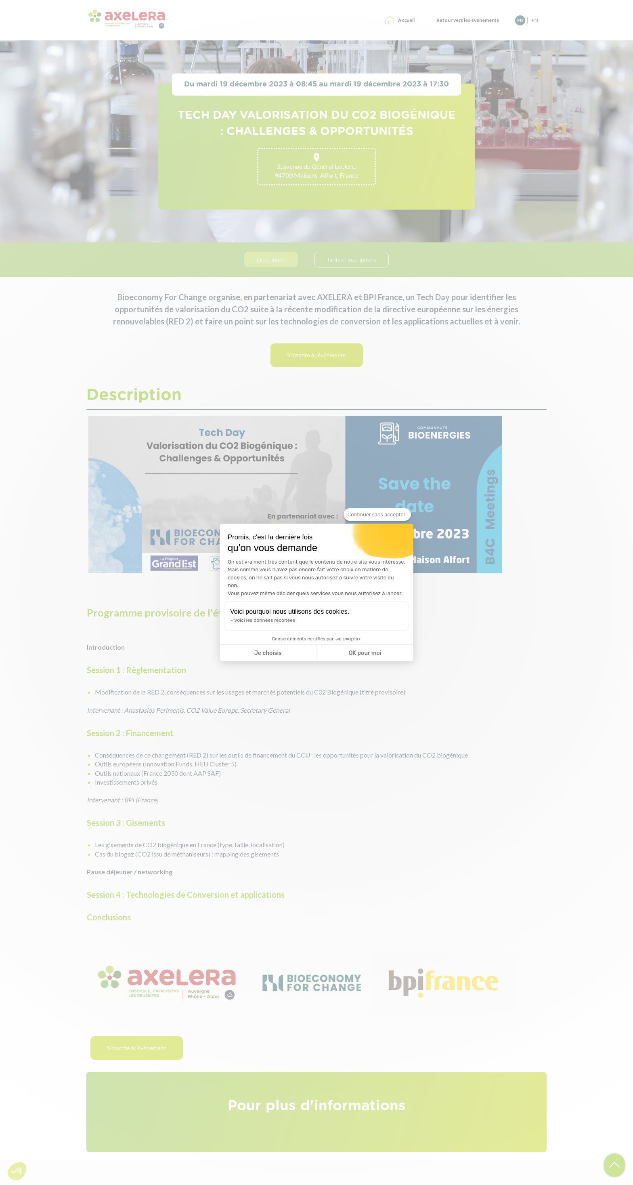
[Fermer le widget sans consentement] (377, 514)
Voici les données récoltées (264, 620)
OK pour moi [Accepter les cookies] (365, 653)
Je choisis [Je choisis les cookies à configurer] (268, 653)
